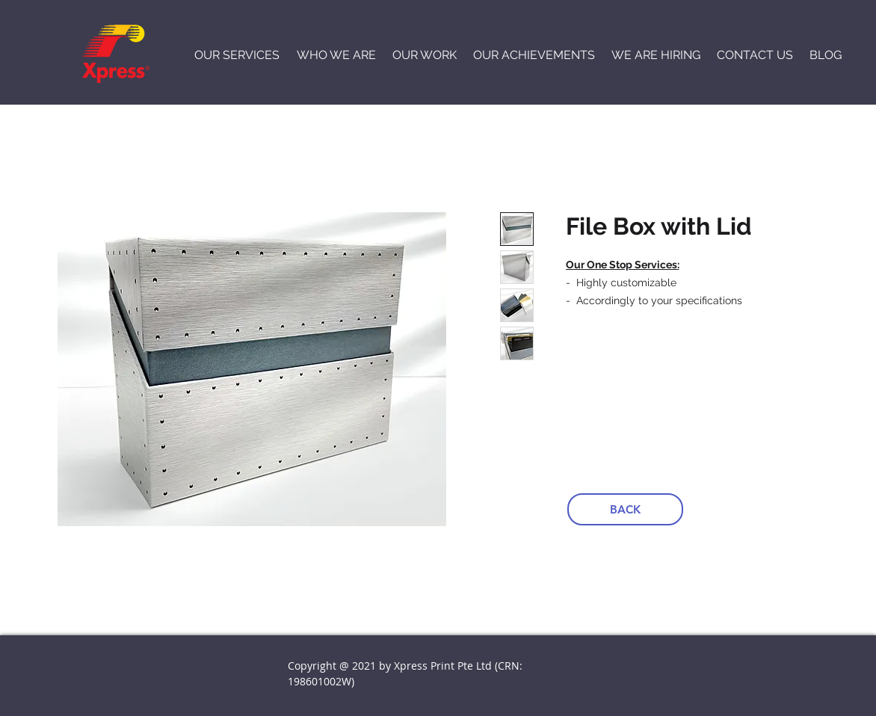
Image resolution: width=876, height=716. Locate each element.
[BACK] (625, 509)
